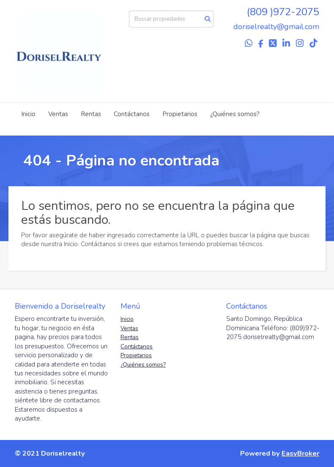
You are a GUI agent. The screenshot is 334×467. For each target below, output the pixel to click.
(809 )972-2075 (283, 12)
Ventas (58, 114)
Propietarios (179, 114)
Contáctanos (132, 114)
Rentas (91, 114)
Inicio (28, 114)
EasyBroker (300, 453)
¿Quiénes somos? (235, 114)
